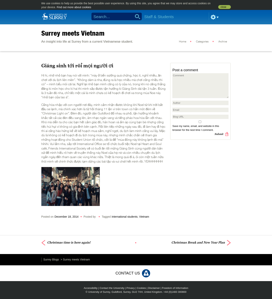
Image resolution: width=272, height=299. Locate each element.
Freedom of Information (175, 288)
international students (125, 216)
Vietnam (144, 216)
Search (136, 16)
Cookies (141, 288)
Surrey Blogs (51, 259)
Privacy (131, 288)
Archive (222, 41)
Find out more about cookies (74, 7)
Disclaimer (154, 288)
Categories (202, 41)
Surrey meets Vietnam (73, 33)
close (223, 7)
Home (182, 41)
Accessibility (91, 288)
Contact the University (112, 288)
